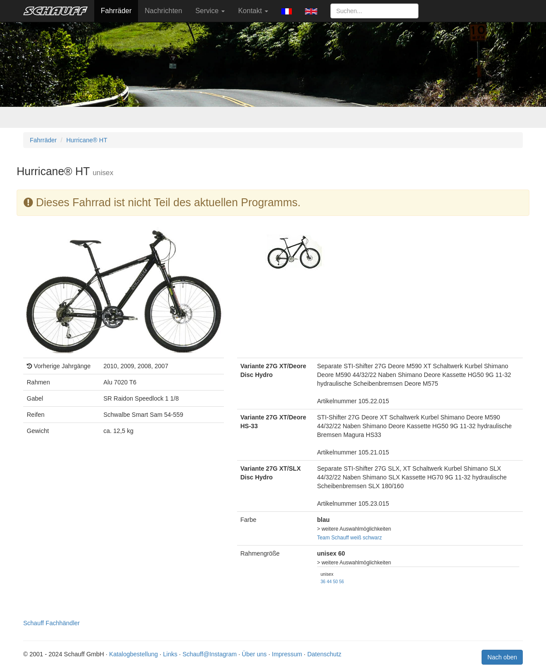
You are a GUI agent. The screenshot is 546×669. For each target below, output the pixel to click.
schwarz (372, 538)
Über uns (254, 654)
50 (335, 581)
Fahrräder (116, 10)
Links (170, 654)
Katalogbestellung (133, 654)
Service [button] (210, 10)
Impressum (287, 654)
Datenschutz (324, 654)
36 (323, 581)
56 (341, 581)
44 (329, 581)
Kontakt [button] (253, 10)
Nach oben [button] (502, 657)
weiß (355, 538)
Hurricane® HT (86, 140)
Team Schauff (333, 538)
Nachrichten (163, 10)
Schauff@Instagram (209, 654)
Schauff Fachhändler (51, 623)
